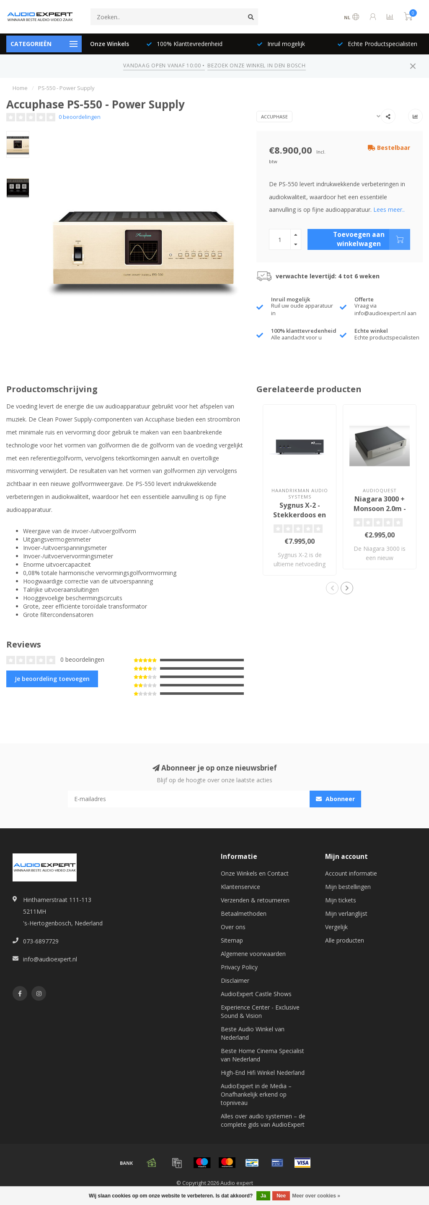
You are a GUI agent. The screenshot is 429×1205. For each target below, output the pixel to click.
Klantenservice (240, 887)
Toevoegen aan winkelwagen (371, 239)
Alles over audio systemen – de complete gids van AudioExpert (263, 1120)
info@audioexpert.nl (50, 959)
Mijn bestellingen (348, 887)
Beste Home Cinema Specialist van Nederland (262, 1055)
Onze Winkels (109, 44)
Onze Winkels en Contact (255, 873)
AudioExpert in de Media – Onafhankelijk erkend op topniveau (256, 1094)
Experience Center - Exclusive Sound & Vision (260, 1011)
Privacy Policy (239, 967)
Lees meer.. (389, 209)
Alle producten (344, 940)
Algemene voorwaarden (253, 954)
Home (20, 88)
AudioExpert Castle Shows (256, 994)
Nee (281, 1196)
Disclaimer (235, 980)
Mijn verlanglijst (346, 913)
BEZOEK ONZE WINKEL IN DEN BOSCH (256, 65)
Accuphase (274, 116)
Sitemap (232, 940)
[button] (332, 588)
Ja (263, 1196)
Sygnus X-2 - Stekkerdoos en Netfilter (299, 515)
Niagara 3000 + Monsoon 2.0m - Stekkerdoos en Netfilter (379, 513)
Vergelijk (336, 927)
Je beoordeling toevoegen (52, 679)
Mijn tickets (340, 900)
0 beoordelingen (80, 117)
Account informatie (351, 873)
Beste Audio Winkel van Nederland (252, 1033)
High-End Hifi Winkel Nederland (263, 1073)
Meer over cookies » (316, 1196)
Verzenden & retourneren (255, 900)
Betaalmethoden (243, 913)
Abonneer (335, 799)
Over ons (233, 927)
